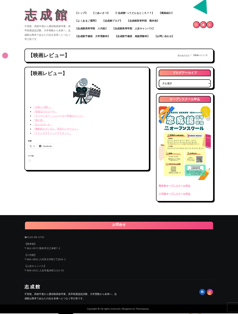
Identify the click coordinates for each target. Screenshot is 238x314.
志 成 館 (45, 16)
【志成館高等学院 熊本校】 (143, 21)
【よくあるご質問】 (86, 21)
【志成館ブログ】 (112, 21)
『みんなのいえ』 (42, 125)
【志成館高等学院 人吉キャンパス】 (133, 29)
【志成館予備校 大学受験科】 (92, 36)
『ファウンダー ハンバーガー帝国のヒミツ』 (58, 116)
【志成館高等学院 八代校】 (91, 29)
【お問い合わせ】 (164, 36)
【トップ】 (81, 13)
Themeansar (142, 309)
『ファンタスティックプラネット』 (52, 134)
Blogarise (127, 309)
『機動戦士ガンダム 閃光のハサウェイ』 (56, 129)
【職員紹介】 (166, 13)
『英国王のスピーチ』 (45, 112)
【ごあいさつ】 (101, 13)
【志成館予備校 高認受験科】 (132, 36)
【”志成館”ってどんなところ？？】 (134, 13)
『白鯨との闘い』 (42, 108)
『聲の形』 (39, 121)
